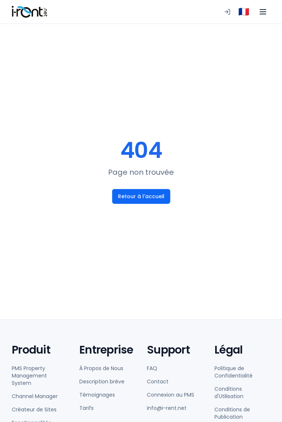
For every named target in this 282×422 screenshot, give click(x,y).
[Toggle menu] (263, 11)
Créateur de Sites (34, 409)
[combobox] (244, 11)
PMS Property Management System (29, 376)
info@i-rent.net (167, 408)
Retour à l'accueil (141, 196)
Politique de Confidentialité (233, 372)
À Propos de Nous (101, 368)
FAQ (152, 368)
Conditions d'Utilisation (228, 392)
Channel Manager (35, 396)
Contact (158, 381)
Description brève (101, 381)
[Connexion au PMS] (227, 12)
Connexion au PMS (170, 394)
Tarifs (86, 408)
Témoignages (97, 394)
